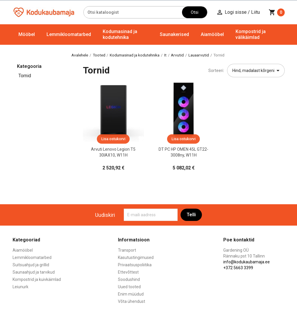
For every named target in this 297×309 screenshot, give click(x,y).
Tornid (24, 75)
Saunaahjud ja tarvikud (34, 272)
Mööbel (26, 34)
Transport (127, 250)
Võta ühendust (131, 301)
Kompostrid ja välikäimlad (251, 34)
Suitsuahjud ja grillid (31, 264)
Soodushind (129, 279)
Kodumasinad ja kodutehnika (120, 34)
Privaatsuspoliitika (135, 264)
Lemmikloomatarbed (69, 34)
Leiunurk (20, 286)
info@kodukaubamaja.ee (246, 262)
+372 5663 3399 (238, 267)
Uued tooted (129, 286)
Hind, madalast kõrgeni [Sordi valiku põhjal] (256, 70)
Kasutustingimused (136, 257)
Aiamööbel (212, 34)
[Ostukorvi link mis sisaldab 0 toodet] (277, 12)
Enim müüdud (131, 294)
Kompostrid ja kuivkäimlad (37, 279)
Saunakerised (174, 34)
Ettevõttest (128, 272)
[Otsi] (133, 12)
